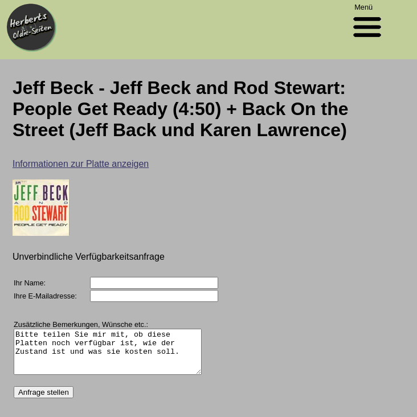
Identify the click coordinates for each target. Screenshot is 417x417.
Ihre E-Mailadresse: (45, 296)
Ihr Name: (30, 283)
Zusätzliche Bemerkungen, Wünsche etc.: (81, 324)
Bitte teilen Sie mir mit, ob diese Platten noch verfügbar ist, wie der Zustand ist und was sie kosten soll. (118, 356)
